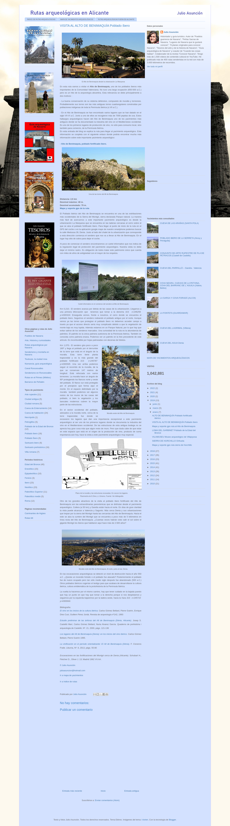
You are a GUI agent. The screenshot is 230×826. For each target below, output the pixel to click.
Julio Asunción (171, 32)
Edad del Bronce (32, 464)
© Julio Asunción (67, 665)
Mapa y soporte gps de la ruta (74, 208)
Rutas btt (29, 518)
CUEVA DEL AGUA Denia (172, 343)
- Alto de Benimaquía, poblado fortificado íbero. (83, 144)
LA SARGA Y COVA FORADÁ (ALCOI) (178, 298)
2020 (152, 396)
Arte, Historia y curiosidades (38, 340)
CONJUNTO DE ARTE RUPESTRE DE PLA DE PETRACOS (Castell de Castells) (182, 254)
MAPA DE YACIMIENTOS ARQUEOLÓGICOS (76, 19)
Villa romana (30, 452)
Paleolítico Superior (34, 492)
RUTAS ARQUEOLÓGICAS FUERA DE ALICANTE (116, 19)
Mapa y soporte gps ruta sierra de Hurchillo (172, 445)
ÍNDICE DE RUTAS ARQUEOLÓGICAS (41, 19)
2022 (152, 388)
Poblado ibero (31, 433)
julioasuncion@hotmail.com (72, 670)
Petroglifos (29, 422)
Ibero (27, 482)
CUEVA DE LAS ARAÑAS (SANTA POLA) (179, 223)
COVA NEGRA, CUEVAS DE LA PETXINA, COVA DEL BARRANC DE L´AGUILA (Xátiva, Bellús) (181, 285)
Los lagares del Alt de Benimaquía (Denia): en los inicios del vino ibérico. (93, 634)
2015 (152, 463)
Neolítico (29, 487)
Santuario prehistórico (35, 447)
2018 (152, 451)
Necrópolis (29, 417)
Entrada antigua (131, 791)
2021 (152, 392)
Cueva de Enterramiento (36, 408)
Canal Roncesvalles (34, 368)
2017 (152, 455)
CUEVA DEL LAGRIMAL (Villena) (175, 328)
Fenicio (28, 478)
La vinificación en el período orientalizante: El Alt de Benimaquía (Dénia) (94, 644)
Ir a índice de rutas (68, 681)
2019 (152, 400)
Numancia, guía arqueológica (38, 364)
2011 (152, 479)
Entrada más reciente (72, 791)
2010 (152, 483)
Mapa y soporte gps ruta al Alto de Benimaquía (173, 426)
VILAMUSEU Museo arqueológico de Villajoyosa (174, 437)
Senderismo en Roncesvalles (38, 373)
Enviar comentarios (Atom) (107, 800)
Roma (27, 501)
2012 (152, 475)
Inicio (103, 791)
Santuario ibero (32, 443)
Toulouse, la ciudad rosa (36, 359)
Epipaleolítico (31, 473)
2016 (152, 459)
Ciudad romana (32, 403)
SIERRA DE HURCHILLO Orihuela (168, 441)
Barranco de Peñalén (34, 382)
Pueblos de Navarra (34, 336)
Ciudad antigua (32, 399)
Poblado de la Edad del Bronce (39, 426)
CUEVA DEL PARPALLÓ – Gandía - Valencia (180, 268)
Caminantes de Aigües (35, 513)
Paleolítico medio (33, 496)
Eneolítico (29, 469)
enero (156, 412)
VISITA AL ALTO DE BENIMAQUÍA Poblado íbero (174, 422)
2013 (152, 471)
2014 (152, 467)
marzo (156, 408)
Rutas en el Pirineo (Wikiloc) (38, 377)
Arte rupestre (31, 394)
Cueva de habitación (34, 413)
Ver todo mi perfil (155, 66)
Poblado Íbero (31, 438)
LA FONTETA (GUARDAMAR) (174, 313)
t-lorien (145, 819)
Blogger (172, 819)
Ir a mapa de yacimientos (71, 675)
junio (155, 404)
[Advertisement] (171, 124)
